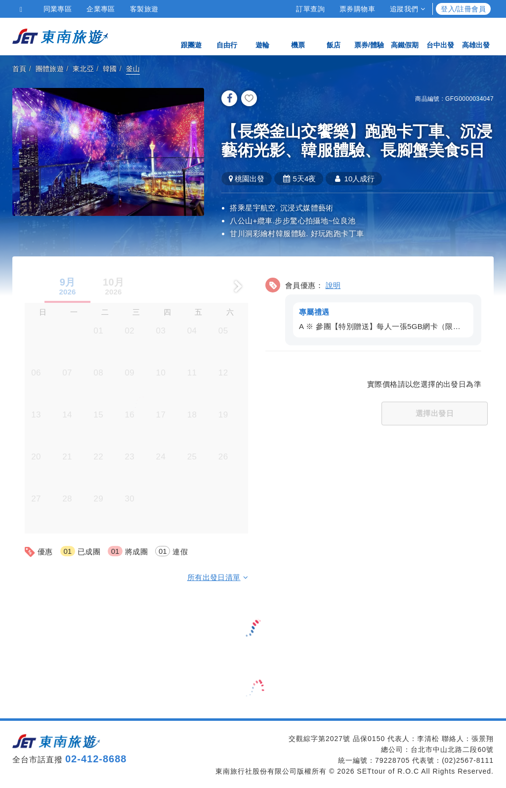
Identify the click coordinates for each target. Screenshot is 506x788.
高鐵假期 (405, 36)
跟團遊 (191, 36)
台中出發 (440, 36)
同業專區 (57, 9)
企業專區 (100, 9)
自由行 (226, 36)
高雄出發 (476, 36)
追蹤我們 (407, 9)
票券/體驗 (369, 36)
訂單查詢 (310, 9)
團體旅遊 (50, 69)
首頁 (19, 69)
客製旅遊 (144, 9)
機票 (298, 36)
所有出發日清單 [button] (217, 576)
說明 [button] (333, 284)
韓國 (110, 69)
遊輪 (262, 36)
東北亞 (83, 69)
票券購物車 (357, 9)
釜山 (133, 69)
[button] (373, 309)
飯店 (333, 36)
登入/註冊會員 (463, 9)
